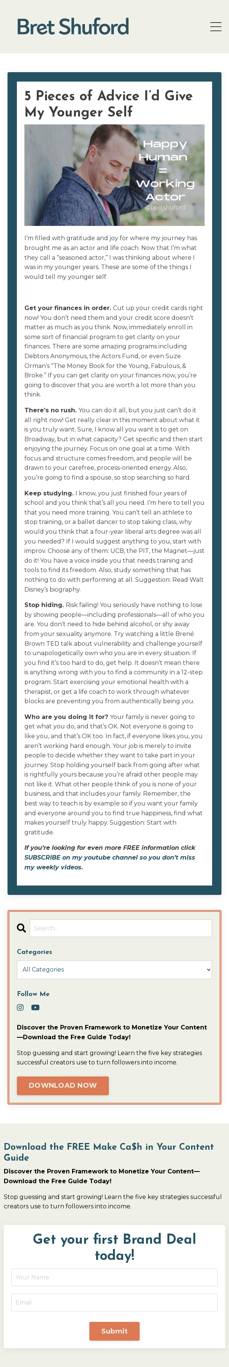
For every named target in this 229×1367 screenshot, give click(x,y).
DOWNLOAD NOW (63, 1085)
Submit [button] (114, 1331)
